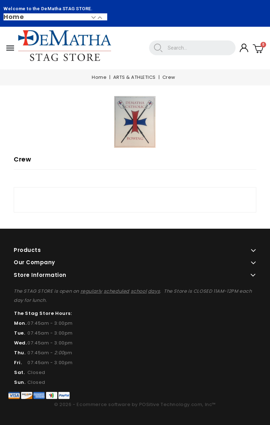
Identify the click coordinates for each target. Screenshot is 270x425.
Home (14, 16)
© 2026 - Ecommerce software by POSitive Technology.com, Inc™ (135, 404)
